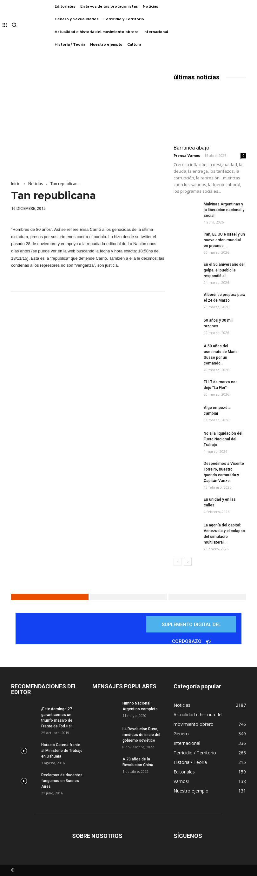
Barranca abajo (191, 147)
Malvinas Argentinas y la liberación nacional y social (224, 210)
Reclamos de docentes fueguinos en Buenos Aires (61, 781)
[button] (14, 25)
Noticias (35, 183)
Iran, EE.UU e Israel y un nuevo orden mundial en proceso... (224, 240)
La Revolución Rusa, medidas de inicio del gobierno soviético (141, 735)
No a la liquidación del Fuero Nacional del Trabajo (223, 439)
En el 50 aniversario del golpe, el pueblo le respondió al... (224, 270)
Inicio (16, 183)
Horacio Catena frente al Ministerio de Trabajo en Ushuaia (61, 751)
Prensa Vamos (187, 155)
